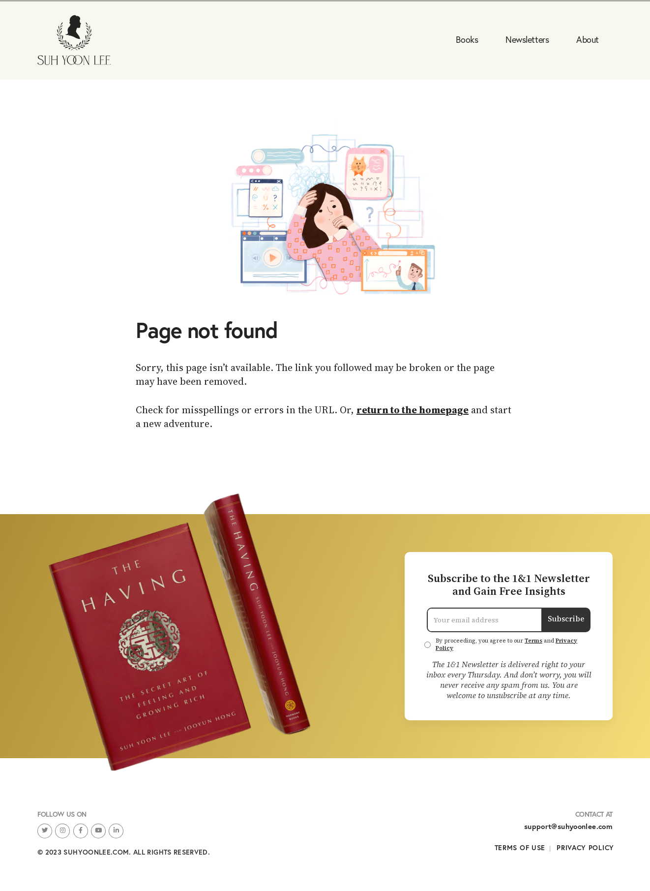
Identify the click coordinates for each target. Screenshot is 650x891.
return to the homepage (412, 410)
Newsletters (527, 39)
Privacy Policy (585, 847)
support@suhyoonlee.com (568, 826)
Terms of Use (520, 847)
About (587, 39)
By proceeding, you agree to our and (506, 644)
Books (467, 39)
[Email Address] (484, 620)
